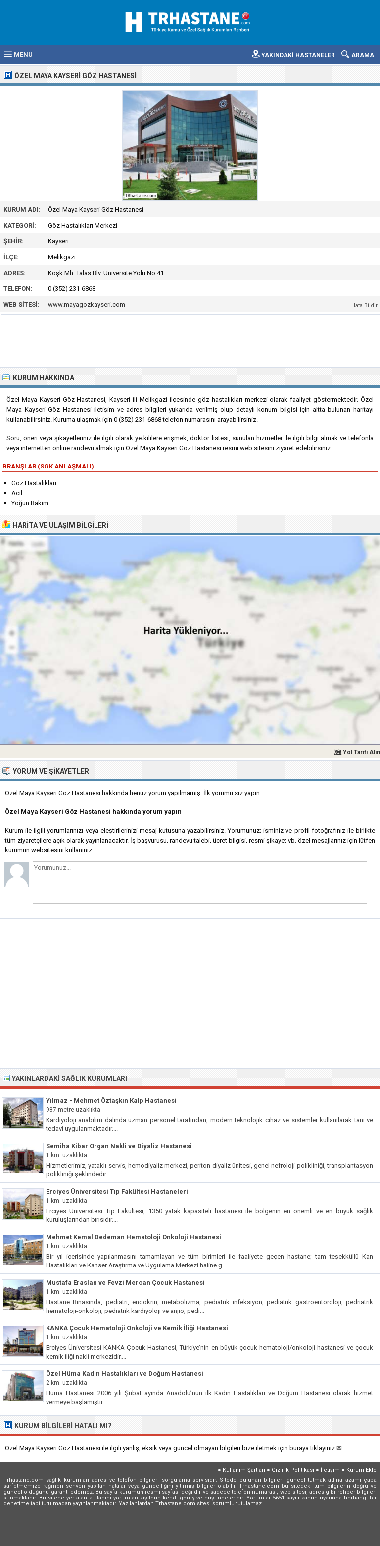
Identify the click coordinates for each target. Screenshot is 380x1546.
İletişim (330, 1470)
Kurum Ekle (361, 1470)
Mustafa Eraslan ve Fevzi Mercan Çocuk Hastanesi (125, 1282)
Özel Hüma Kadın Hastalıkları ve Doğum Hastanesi (124, 1373)
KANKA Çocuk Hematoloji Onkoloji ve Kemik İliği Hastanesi (137, 1328)
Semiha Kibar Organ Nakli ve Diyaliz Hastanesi (119, 1146)
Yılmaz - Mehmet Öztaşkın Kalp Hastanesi (111, 1100)
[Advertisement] (190, 340)
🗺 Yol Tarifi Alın (357, 752)
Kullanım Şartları (244, 1470)
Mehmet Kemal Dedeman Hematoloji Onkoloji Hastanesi (133, 1237)
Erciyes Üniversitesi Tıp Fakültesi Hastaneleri (117, 1191)
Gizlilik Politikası (293, 1470)
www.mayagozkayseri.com (86, 304)
